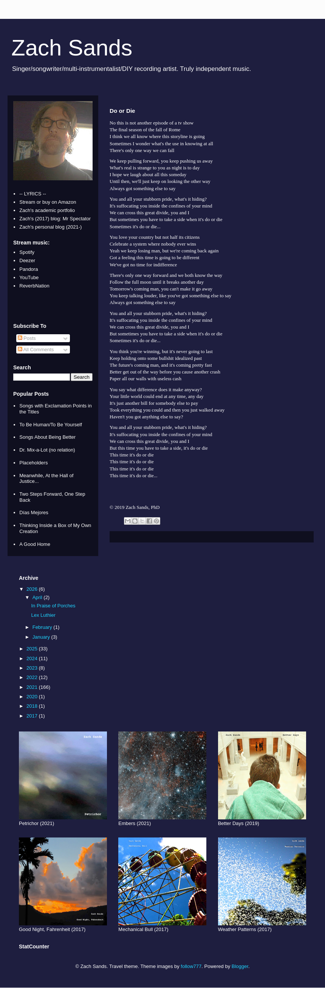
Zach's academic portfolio (47, 210)
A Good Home (34, 544)
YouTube (29, 277)
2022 (32, 677)
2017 (32, 716)
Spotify (26, 252)
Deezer (27, 260)
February (43, 627)
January (41, 637)
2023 (32, 668)
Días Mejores (33, 512)
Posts (27, 338)
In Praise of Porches (53, 605)
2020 (32, 696)
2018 (32, 706)
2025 (32, 648)
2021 (32, 687)
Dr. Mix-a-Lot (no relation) (47, 450)
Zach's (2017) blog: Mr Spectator (55, 218)
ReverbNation (34, 286)
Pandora (28, 269)
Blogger (240, 966)
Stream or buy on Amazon (47, 202)
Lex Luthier (43, 615)
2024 (32, 658)
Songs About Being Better (47, 437)
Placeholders (33, 463)
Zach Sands (71, 47)
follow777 (191, 966)
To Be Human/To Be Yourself (50, 424)
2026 (32, 589)
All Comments (36, 349)
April (38, 597)
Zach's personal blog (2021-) (50, 227)
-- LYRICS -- (32, 194)
